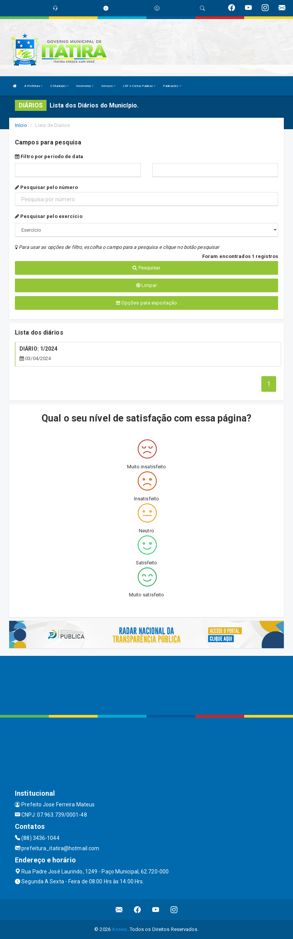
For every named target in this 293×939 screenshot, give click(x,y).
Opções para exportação (146, 303)
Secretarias (84, 86)
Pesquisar (146, 268)
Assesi (119, 929)
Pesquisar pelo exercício (48, 216)
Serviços (108, 86)
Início (21, 125)
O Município (59, 86)
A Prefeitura (33, 86)
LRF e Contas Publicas (139, 86)
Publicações (172, 86)
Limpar (146, 285)
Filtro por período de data (49, 156)
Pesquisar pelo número (46, 187)
